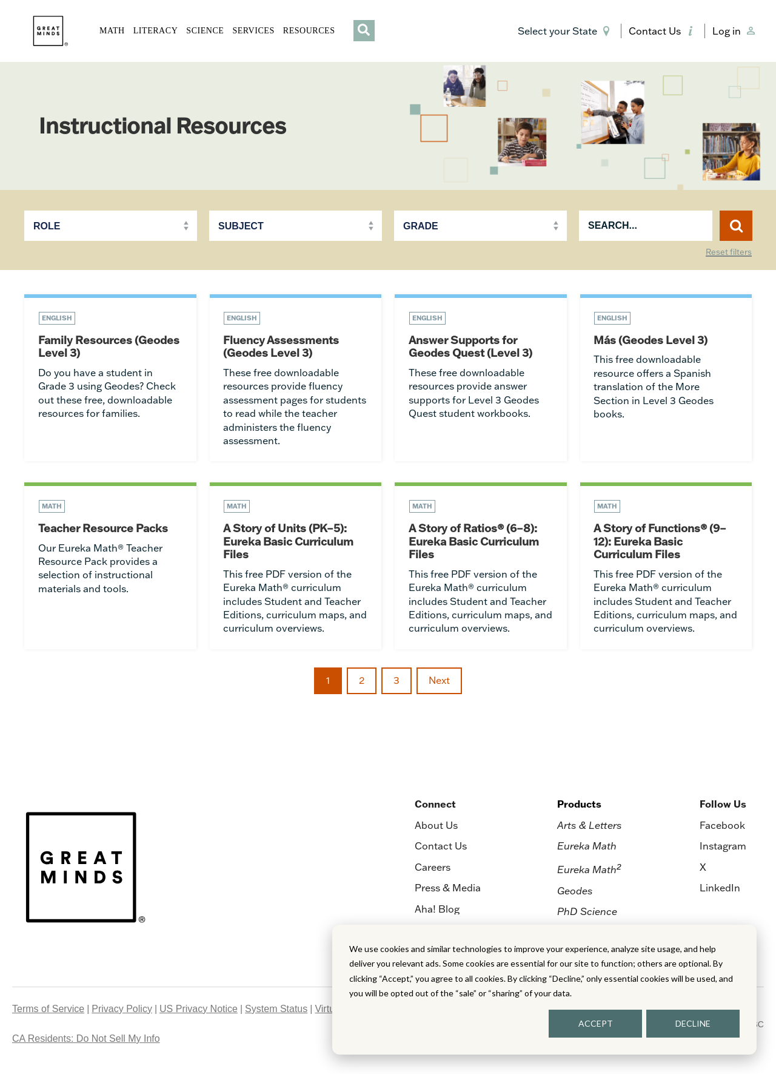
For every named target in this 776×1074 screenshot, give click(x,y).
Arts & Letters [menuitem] (589, 827)
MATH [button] (112, 30)
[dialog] (544, 990)
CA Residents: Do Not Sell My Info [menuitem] (86, 1041)
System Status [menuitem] (276, 1011)
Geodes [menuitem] (575, 893)
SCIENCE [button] (205, 30)
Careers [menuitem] (432, 869)
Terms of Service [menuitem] (48, 1011)
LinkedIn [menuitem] (720, 890)
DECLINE (693, 1023)
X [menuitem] (703, 869)
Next (439, 683)
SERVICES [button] (253, 30)
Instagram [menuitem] (723, 848)
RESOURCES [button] (309, 30)
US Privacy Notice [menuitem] (198, 1011)
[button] (565, 31)
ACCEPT (595, 1023)
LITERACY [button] (155, 30)
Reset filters (729, 252)
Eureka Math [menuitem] (587, 848)
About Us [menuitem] (436, 827)
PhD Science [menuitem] (587, 913)
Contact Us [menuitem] (441, 848)
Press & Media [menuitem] (448, 890)
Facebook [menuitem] (722, 827)
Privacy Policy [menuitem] (122, 1011)
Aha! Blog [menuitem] (437, 911)
